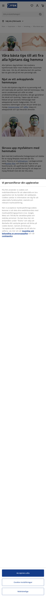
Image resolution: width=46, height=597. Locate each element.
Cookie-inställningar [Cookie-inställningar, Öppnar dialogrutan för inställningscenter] (23, 582)
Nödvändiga (23, 591)
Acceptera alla (23, 573)
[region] (23, 388)
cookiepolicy (7, 236)
